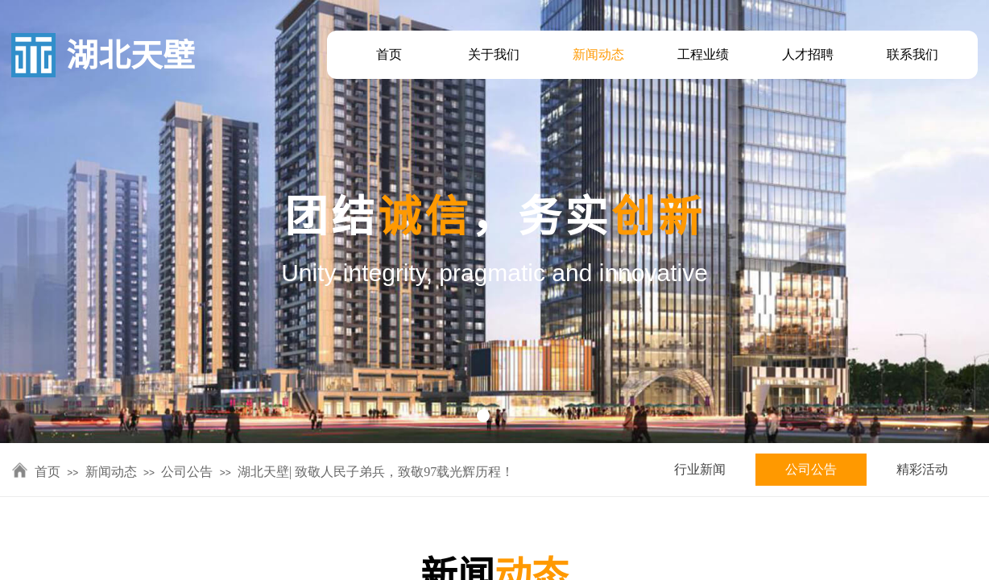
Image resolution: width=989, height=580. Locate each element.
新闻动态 (598, 54)
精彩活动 (922, 469)
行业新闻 (700, 469)
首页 (389, 54)
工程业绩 (703, 54)
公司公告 (811, 469)
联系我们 (912, 54)
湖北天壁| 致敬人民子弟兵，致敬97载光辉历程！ (376, 471)
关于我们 (493, 54)
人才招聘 (808, 54)
